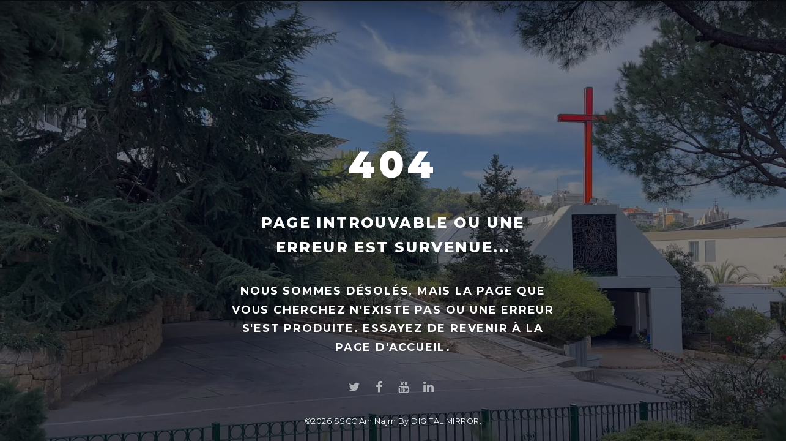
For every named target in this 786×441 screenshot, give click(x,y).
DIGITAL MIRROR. (446, 421)
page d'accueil (390, 347)
